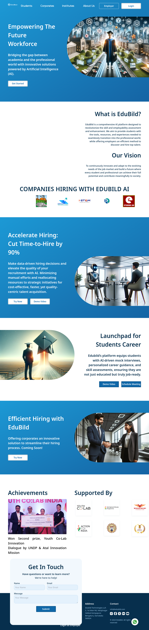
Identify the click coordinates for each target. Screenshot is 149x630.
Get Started (18, 83)
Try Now (18, 301)
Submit (46, 609)
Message (18, 593)
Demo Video (40, 301)
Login (131, 6)
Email (49, 583)
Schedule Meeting (131, 384)
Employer (109, 6)
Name (17, 583)
